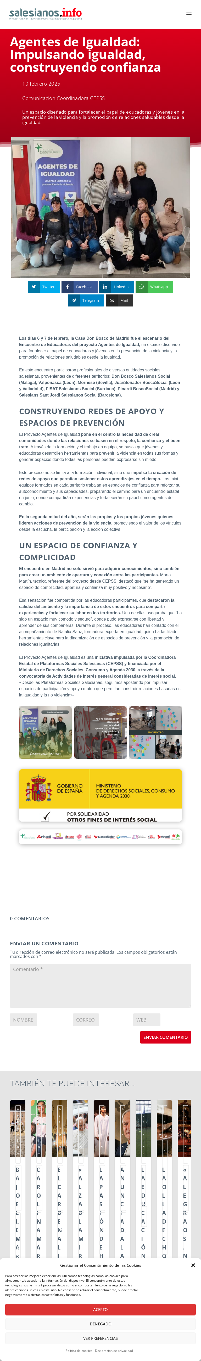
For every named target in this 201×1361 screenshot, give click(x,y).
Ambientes (45, 1109)
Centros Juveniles (29, 1119)
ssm (20, 1128)
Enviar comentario (165, 1037)
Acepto (100, 1309)
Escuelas (85, 1119)
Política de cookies (79, 1350)
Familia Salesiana (153, 1119)
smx (50, 1119)
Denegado (100, 1323)
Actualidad (24, 1109)
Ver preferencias (100, 1338)
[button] (193, 1265)
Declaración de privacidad (114, 1350)
